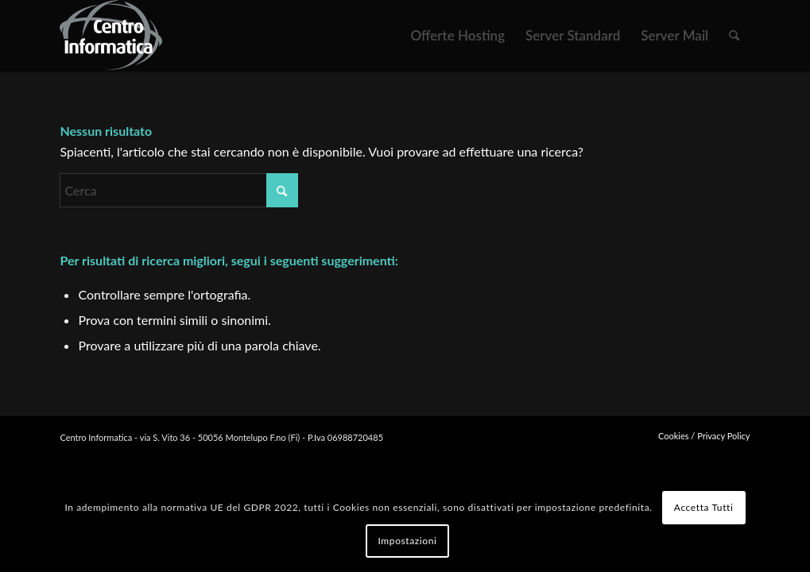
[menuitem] (457, 36)
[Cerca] (734, 36)
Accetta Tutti (704, 507)
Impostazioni (407, 541)
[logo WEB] (111, 36)
